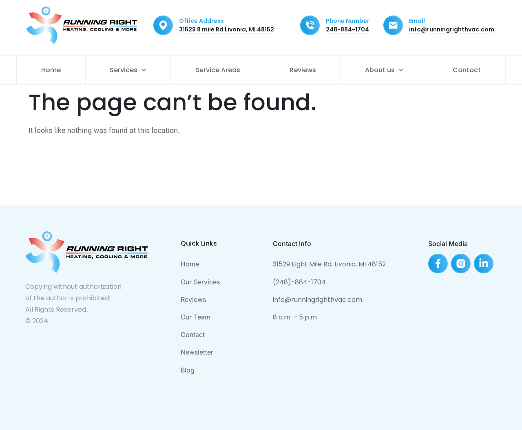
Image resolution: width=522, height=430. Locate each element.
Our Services (200, 282)
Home (51, 70)
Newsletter (197, 352)
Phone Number (347, 21)
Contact (467, 70)
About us (384, 70)
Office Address (201, 21)
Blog (188, 370)
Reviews (303, 70)
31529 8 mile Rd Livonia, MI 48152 (226, 29)
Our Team (195, 317)
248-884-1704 (347, 29)
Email (417, 21)
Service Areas (217, 70)
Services (128, 70)
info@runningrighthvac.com (451, 29)
